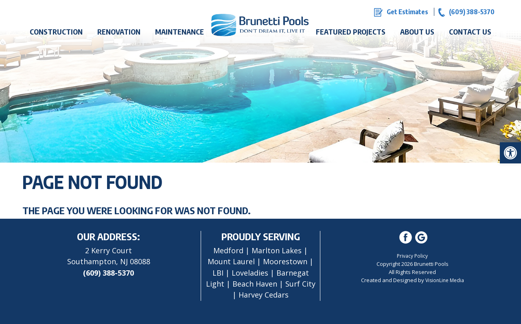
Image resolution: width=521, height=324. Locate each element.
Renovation (118, 31)
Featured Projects (350, 31)
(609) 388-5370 (108, 273)
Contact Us (470, 31)
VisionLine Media (444, 280)
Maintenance (179, 31)
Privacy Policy (412, 255)
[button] (510, 152)
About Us (417, 31)
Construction (56, 31)
